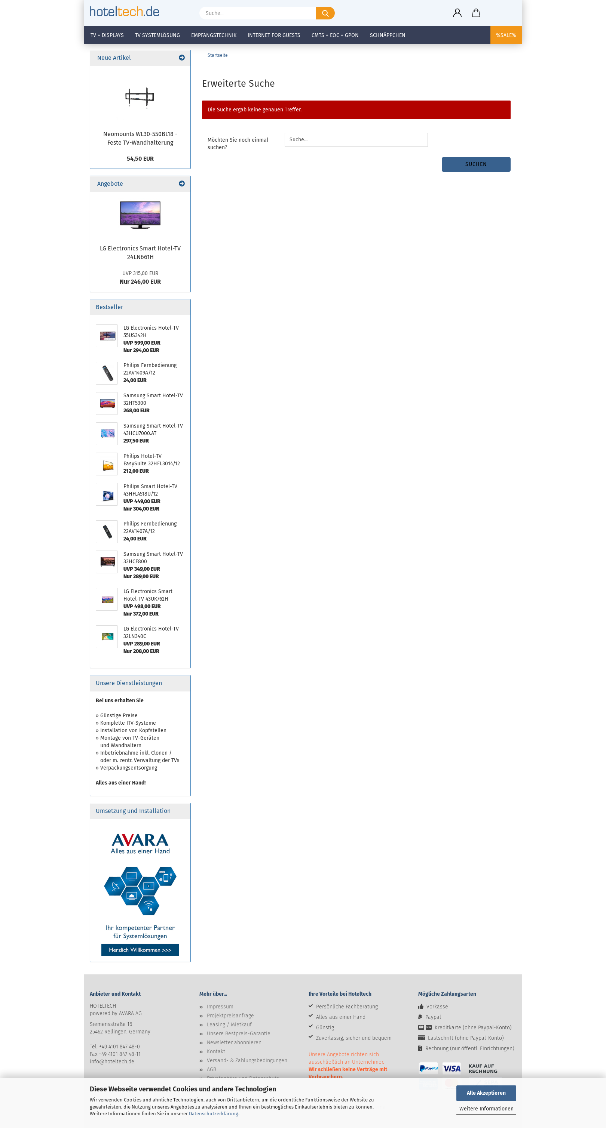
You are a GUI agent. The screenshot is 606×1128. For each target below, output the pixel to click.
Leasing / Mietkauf (229, 1024)
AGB (211, 1069)
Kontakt (216, 1051)
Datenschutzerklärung (213, 1113)
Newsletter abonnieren (234, 1042)
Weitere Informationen (486, 1109)
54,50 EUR (140, 158)
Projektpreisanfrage (230, 1016)
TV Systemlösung (157, 35)
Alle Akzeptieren (486, 1093)
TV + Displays (107, 35)
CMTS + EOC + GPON (335, 35)
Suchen (476, 164)
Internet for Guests (274, 35)
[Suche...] (325, 13)
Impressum (220, 1007)
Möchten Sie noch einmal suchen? (238, 144)
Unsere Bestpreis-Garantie (238, 1033)
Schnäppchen (387, 35)
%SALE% (506, 35)
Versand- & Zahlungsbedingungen (247, 1060)
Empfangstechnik (213, 35)
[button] (457, 13)
